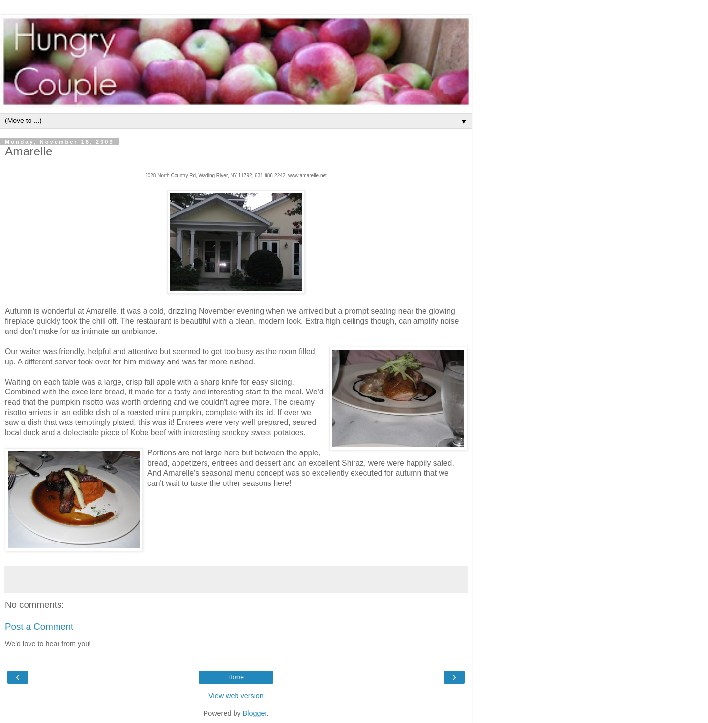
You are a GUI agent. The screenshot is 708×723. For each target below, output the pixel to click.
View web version (236, 696)
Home (236, 677)
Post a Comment (39, 626)
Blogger (255, 713)
